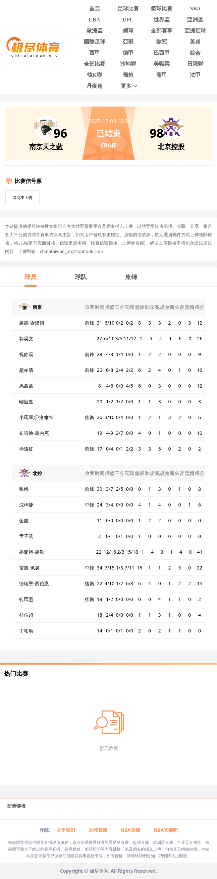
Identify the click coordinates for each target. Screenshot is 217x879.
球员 (30, 277)
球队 (81, 277)
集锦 (131, 277)
